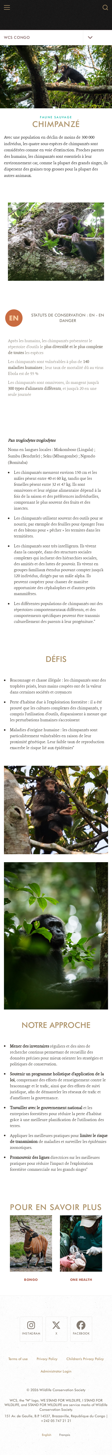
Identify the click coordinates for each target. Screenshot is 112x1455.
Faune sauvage (56, 117)
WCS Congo (17, 37)
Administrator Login (56, 1371)
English (46, 1435)
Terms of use (18, 1359)
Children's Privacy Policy (85, 1359)
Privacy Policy (47, 1359)
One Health (81, 1280)
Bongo (31, 1280)
